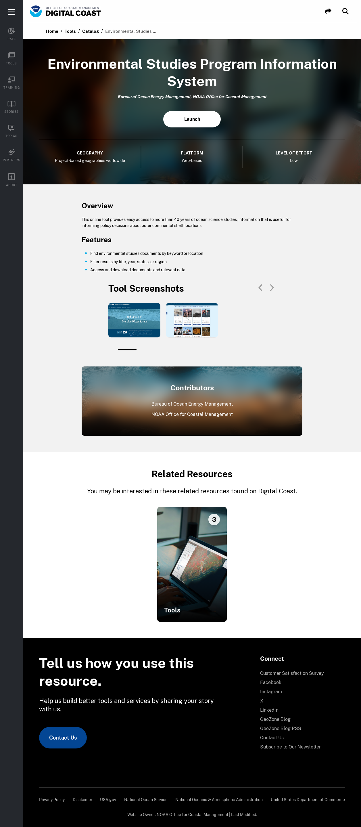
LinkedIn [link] (269, 710)
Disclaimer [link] (82, 799)
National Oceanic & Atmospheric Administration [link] (219, 799)
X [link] (261, 701)
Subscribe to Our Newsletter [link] (290, 747)
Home (52, 31)
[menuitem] (299, 673)
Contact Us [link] (63, 738)
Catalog (90, 31)
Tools (70, 31)
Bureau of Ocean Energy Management (192, 404)
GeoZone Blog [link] (275, 719)
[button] (328, 11)
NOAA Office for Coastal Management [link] (192, 814)
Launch (192, 119)
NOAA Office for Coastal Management (192, 414)
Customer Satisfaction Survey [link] (292, 673)
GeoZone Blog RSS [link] (280, 728)
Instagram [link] (271, 691)
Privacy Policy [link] (52, 799)
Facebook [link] (270, 682)
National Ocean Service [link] (146, 799)
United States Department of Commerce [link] (308, 799)
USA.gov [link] (108, 799)
